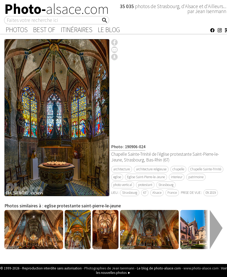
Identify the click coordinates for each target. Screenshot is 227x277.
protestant (145, 185)
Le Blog (109, 30)
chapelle (178, 169)
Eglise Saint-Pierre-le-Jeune (146, 177)
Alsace (157, 192)
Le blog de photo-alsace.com (159, 268)
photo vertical (122, 185)
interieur (176, 177)
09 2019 (211, 192)
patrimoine (196, 177)
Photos (17, 30)
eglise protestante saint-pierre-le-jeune (82, 206)
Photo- (56, 9)
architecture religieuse (151, 169)
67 (144, 192)
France (172, 192)
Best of (44, 30)
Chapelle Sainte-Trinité (205, 169)
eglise (117, 177)
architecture (121, 169)
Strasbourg (166, 185)
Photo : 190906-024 (128, 146)
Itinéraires (76, 30)
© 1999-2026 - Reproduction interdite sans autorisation (41, 268)
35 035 (127, 6)
